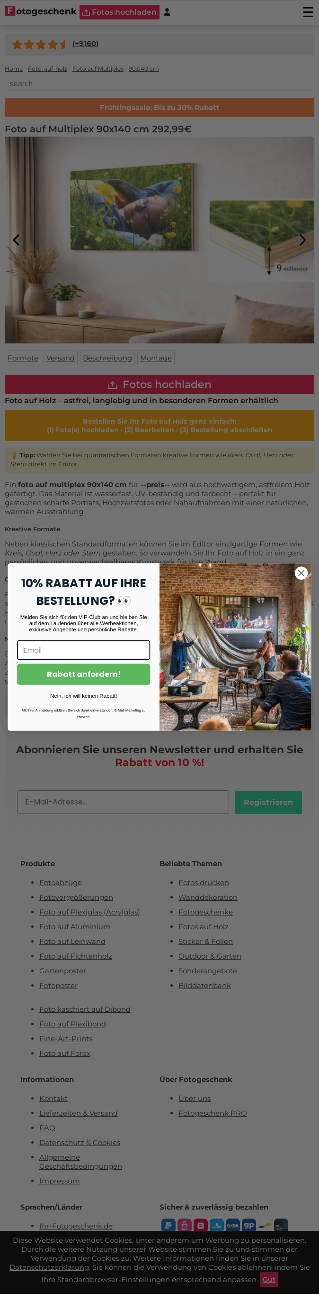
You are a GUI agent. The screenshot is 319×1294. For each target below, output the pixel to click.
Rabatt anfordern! (83, 674)
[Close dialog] (301, 573)
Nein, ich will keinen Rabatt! (83, 696)
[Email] (83, 650)
